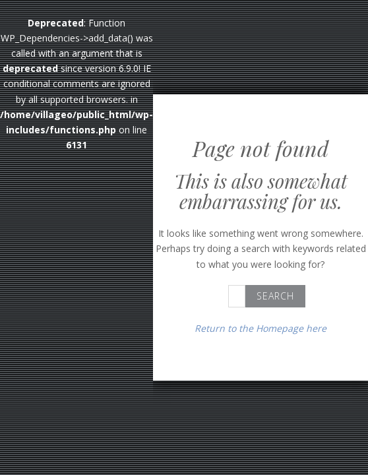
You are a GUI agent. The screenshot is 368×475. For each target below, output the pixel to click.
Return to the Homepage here (260, 328)
